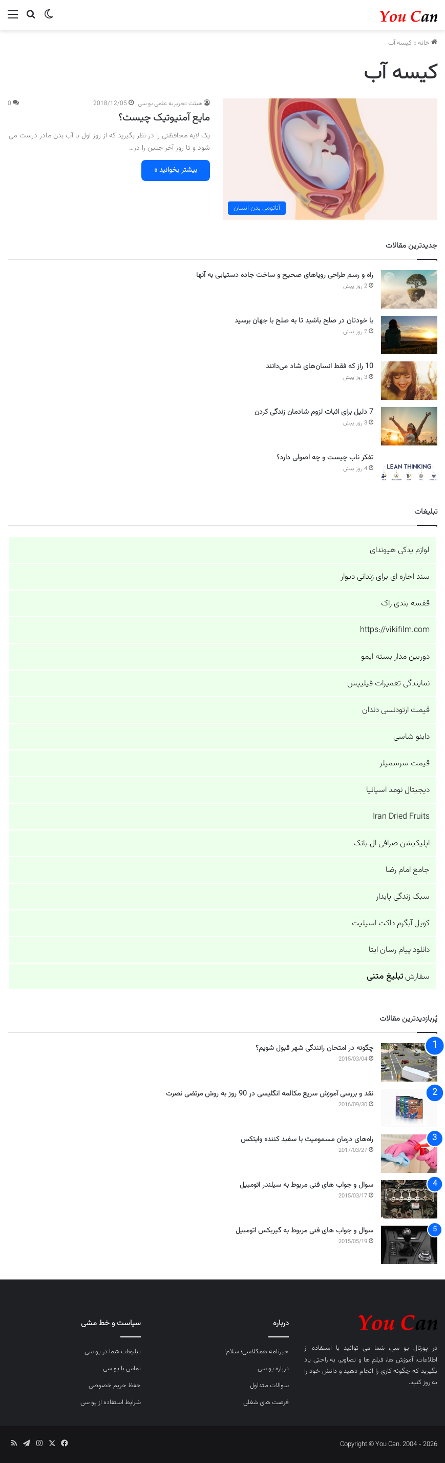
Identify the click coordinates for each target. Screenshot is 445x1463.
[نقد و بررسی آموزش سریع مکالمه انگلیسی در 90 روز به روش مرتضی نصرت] (409, 1108)
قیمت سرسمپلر (404, 763)
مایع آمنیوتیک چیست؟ (164, 118)
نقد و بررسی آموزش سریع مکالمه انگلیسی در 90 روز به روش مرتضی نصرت (269, 1094)
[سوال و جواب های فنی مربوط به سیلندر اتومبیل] (409, 1199)
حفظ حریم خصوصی (115, 1385)
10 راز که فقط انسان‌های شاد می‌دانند (319, 366)
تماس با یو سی (122, 1369)
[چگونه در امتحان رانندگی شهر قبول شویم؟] (409, 1062)
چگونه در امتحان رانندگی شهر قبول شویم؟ (314, 1048)
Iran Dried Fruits (401, 816)
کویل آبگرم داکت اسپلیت (391, 923)
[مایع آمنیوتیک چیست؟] (330, 159)
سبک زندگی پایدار (403, 896)
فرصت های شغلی (266, 1402)
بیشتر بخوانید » (175, 170)
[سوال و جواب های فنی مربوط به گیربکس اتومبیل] (409, 1245)
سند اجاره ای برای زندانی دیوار (385, 577)
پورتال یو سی (409, 1348)
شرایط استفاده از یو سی (110, 1402)
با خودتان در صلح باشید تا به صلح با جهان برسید (304, 321)
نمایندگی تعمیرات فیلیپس (388, 683)
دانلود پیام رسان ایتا (399, 950)
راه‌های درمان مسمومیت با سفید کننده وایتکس (307, 1139)
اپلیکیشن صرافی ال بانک (391, 843)
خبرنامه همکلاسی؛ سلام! (256, 1352)
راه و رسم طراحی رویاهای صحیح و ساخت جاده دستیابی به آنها (284, 275)
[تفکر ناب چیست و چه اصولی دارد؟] (409, 472)
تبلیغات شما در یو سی (112, 1352)
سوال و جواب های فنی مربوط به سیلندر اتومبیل (306, 1185)
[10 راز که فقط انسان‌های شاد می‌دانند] (409, 380)
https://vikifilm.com (395, 630)
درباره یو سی (273, 1369)
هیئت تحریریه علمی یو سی (170, 103)
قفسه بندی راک (405, 603)
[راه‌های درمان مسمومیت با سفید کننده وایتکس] (409, 1153)
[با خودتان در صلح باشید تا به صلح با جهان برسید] (409, 335)
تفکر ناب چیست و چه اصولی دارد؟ (325, 457)
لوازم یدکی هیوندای (400, 550)
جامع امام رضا (408, 870)
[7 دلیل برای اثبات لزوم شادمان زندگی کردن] (409, 426)
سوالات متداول (269, 1385)
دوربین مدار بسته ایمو (395, 657)
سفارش (398, 976)
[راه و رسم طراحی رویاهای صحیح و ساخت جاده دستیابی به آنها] (409, 289)
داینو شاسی (411, 737)
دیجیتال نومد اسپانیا (398, 790)
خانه (427, 43)
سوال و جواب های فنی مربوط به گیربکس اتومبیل (304, 1230)
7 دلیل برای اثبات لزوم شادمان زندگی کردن (314, 412)
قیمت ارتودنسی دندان (396, 710)
